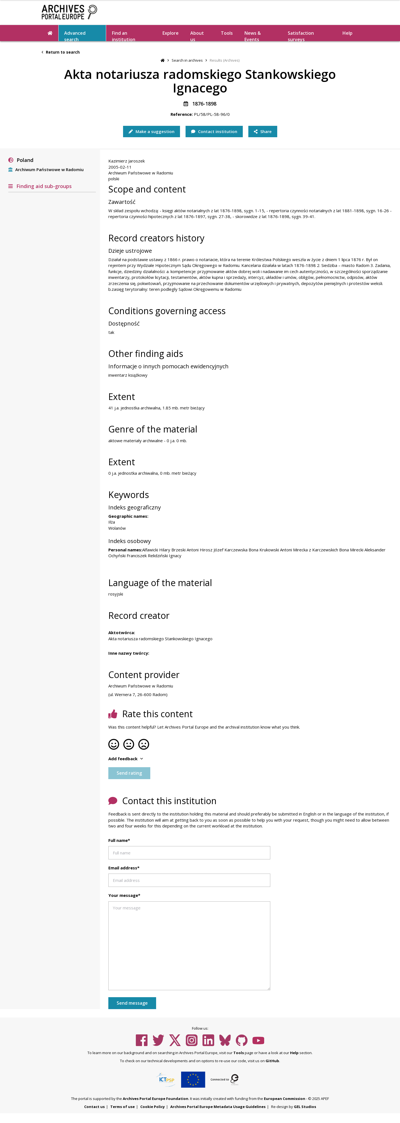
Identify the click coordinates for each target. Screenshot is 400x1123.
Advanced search (75, 35)
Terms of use (122, 1106)
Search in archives (187, 60)
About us (197, 35)
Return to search (61, 52)
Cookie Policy (152, 1106)
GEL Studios (305, 1106)
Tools (227, 33)
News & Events (252, 35)
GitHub (272, 1060)
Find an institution (123, 35)
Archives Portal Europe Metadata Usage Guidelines (218, 1106)
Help (347, 33)
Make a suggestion (151, 131)
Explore (170, 33)
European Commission (284, 1098)
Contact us (94, 1106)
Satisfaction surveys (301, 35)
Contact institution (214, 131)
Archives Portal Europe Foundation (155, 1098)
